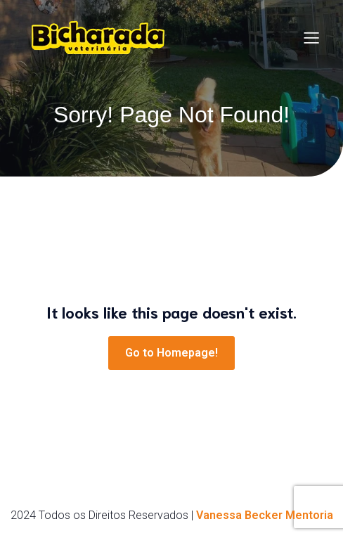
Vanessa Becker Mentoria (264, 515)
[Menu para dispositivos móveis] (311, 37)
